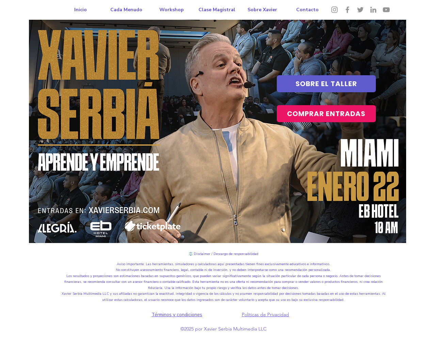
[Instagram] (334, 9)
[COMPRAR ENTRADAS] (326, 113)
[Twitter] (360, 9)
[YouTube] (386, 9)
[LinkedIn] (373, 9)
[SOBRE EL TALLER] (326, 83)
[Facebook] (347, 9)
